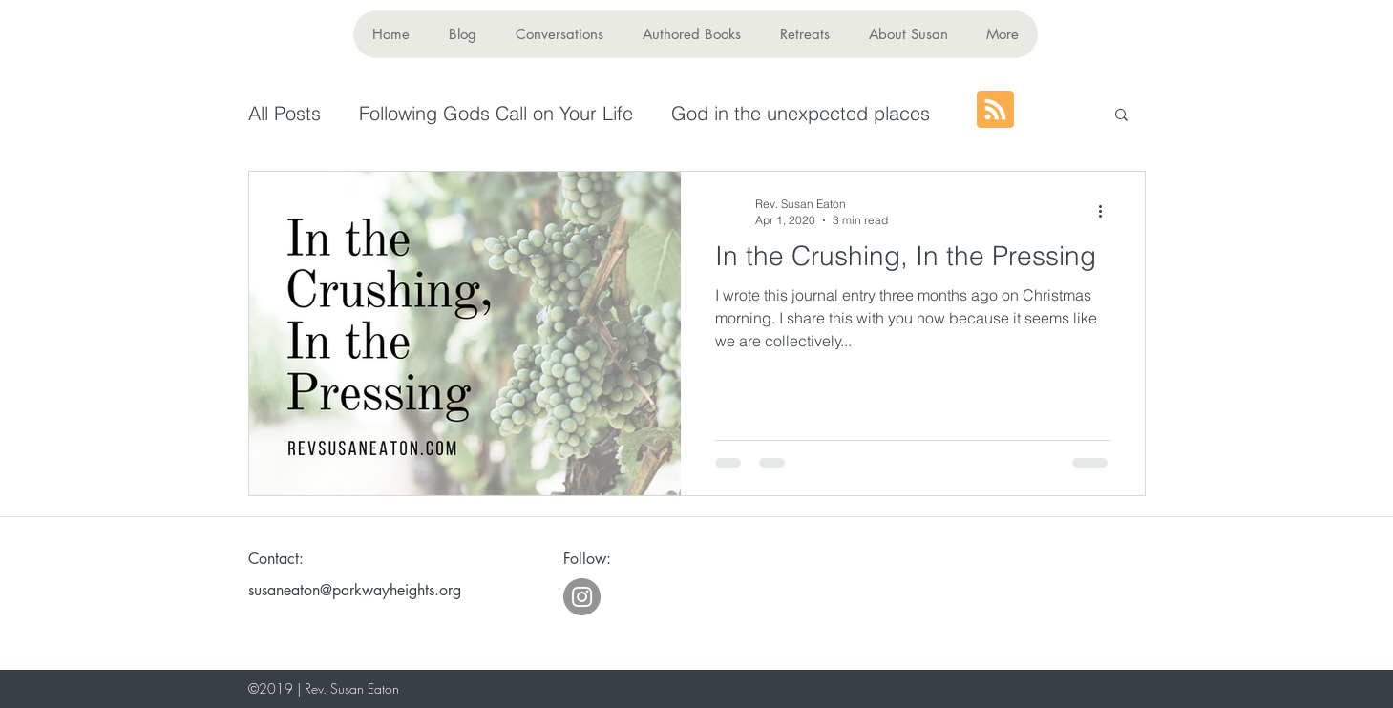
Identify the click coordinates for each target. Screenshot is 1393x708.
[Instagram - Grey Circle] (582, 596)
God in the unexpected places (800, 113)
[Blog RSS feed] (995, 110)
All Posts (284, 113)
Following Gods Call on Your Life (496, 113)
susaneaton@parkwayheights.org (354, 590)
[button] (1121, 116)
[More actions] (1107, 210)
